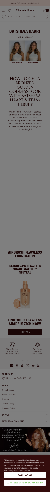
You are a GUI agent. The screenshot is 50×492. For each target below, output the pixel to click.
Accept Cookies (25, 475)
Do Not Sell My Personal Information (25, 483)
